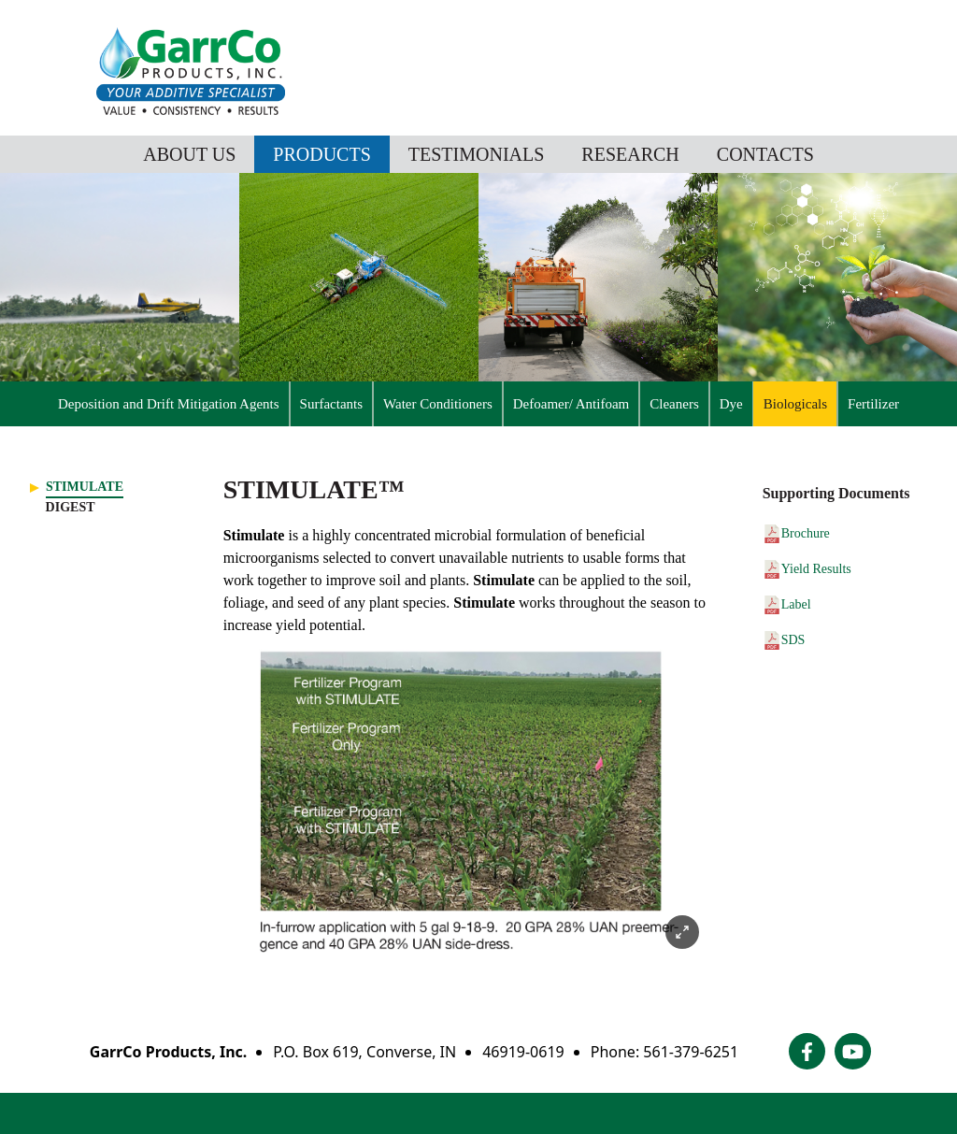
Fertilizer (873, 403)
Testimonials (476, 154)
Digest (70, 507)
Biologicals (795, 404)
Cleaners (674, 403)
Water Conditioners (438, 403)
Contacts (765, 154)
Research (629, 154)
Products (321, 154)
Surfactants (331, 403)
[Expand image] (682, 932)
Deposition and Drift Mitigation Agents (168, 403)
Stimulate (84, 487)
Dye (731, 403)
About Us (189, 154)
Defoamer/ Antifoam (571, 403)
